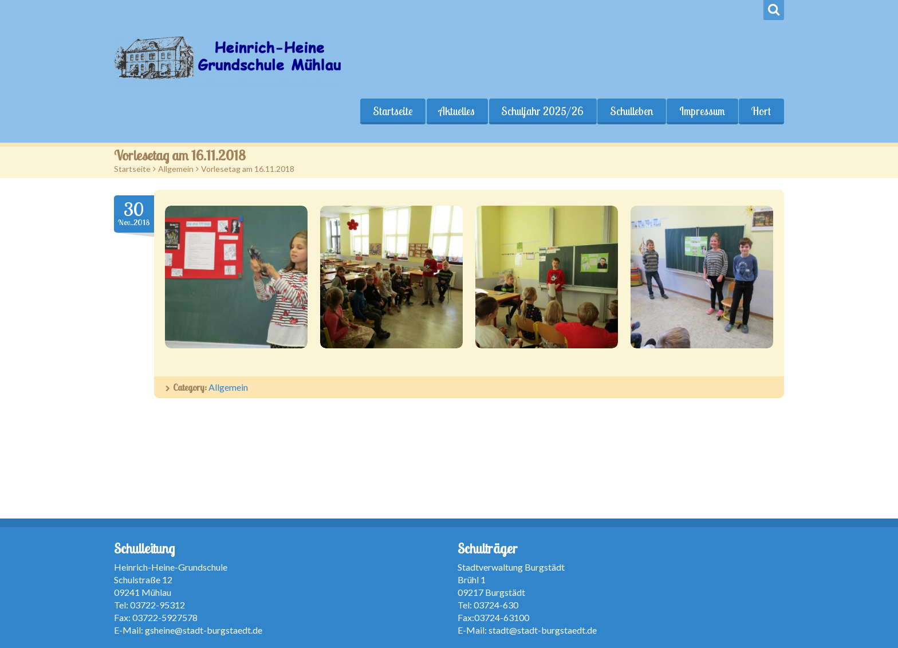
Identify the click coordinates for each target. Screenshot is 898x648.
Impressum (702, 111)
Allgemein (176, 169)
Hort (761, 111)
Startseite (392, 111)
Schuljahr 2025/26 (542, 111)
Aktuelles (457, 111)
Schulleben (631, 111)
